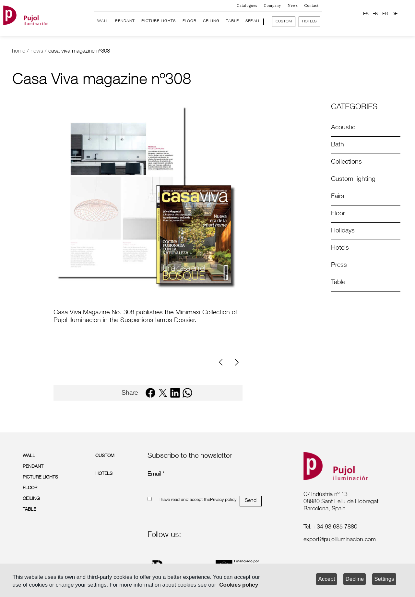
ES (366, 14)
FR (385, 14)
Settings (384, 579)
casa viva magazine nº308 (79, 51)
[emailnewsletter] (202, 484)
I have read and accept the (184, 500)
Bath (337, 145)
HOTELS (309, 21)
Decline (354, 579)
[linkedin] (175, 393)
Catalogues (247, 5)
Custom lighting (353, 179)
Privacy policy (223, 500)
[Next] (236, 362)
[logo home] (25, 14)
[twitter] (163, 393)
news (36, 51)
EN (375, 14)
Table (338, 283)
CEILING (211, 21)
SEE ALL (252, 21)
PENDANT (125, 21)
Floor (338, 214)
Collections (346, 162)
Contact (311, 5)
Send (250, 501)
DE (394, 14)
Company (272, 5)
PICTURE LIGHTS (158, 21)
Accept (326, 579)
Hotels (340, 248)
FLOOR (189, 21)
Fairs (337, 196)
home (18, 51)
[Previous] (223, 362)
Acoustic (343, 128)
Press (339, 265)
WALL (103, 21)
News (293, 5)
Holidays (343, 231)
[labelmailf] (345, 540)
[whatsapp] (187, 393)
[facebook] (150, 393)
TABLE (232, 21)
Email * (156, 474)
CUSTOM (284, 21)
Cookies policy (238, 585)
